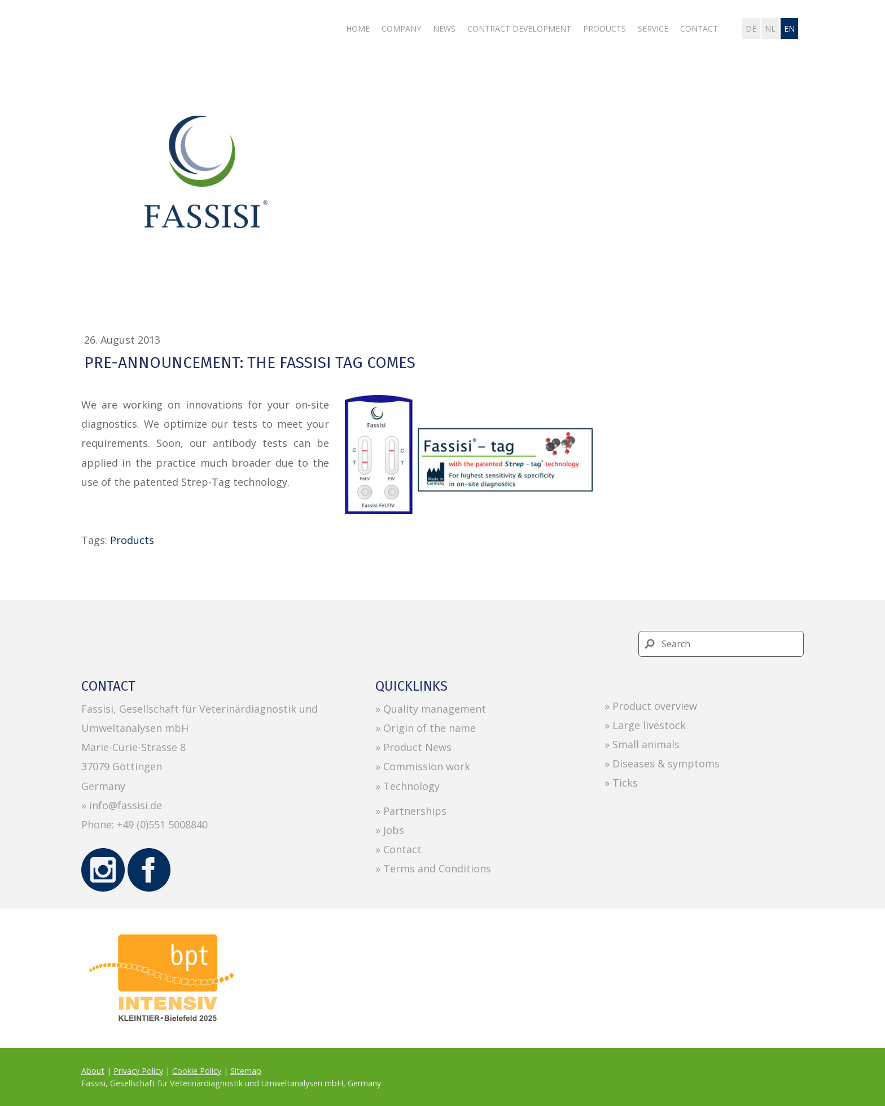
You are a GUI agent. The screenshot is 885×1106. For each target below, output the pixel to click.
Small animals (646, 744)
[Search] (721, 644)
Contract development (519, 28)
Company (401, 28)
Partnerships (414, 811)
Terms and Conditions (437, 868)
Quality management (434, 709)
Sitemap (245, 1070)
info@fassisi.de (125, 805)
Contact (699, 28)
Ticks (625, 782)
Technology (411, 786)
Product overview (654, 706)
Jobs (393, 830)
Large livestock (649, 725)
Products (604, 28)
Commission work (426, 766)
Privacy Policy (138, 1070)
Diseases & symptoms (666, 763)
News (444, 28)
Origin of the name (429, 728)
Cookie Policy (196, 1070)
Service (653, 28)
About (92, 1070)
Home (358, 28)
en (789, 28)
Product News (417, 747)
